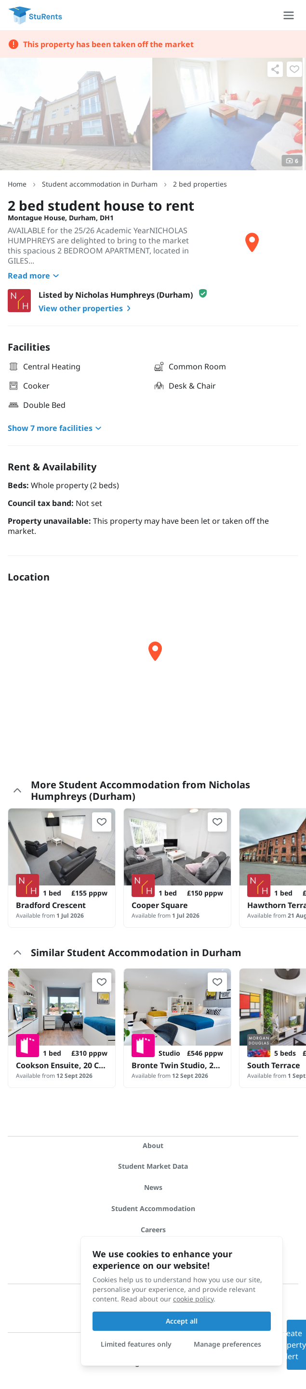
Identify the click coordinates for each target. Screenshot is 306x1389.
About (153, 1145)
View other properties (86, 308)
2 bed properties (200, 184)
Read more (35, 275)
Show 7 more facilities (56, 428)
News (153, 1187)
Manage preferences (227, 1344)
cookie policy (193, 1298)
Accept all (182, 1321)
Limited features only (136, 1344)
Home (17, 184)
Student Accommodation (153, 1208)
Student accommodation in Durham (100, 184)
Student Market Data (153, 1166)
